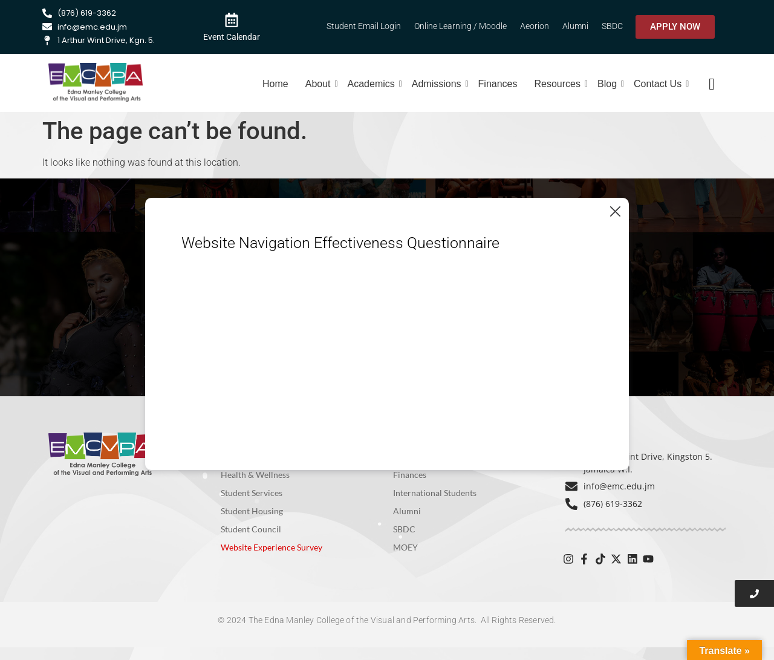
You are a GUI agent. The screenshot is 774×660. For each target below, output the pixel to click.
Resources (559, 84)
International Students (434, 493)
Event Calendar (231, 37)
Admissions (438, 84)
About (319, 84)
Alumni (575, 26)
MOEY (405, 547)
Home (275, 84)
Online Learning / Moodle (460, 26)
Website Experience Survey (271, 547)
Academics (373, 84)
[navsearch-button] (712, 84)
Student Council (251, 529)
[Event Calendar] (231, 19)
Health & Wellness (255, 474)
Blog (608, 84)
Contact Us (659, 84)
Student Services (251, 493)
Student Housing (252, 511)
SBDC (612, 26)
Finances (498, 84)
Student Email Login (364, 26)
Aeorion (534, 26)
